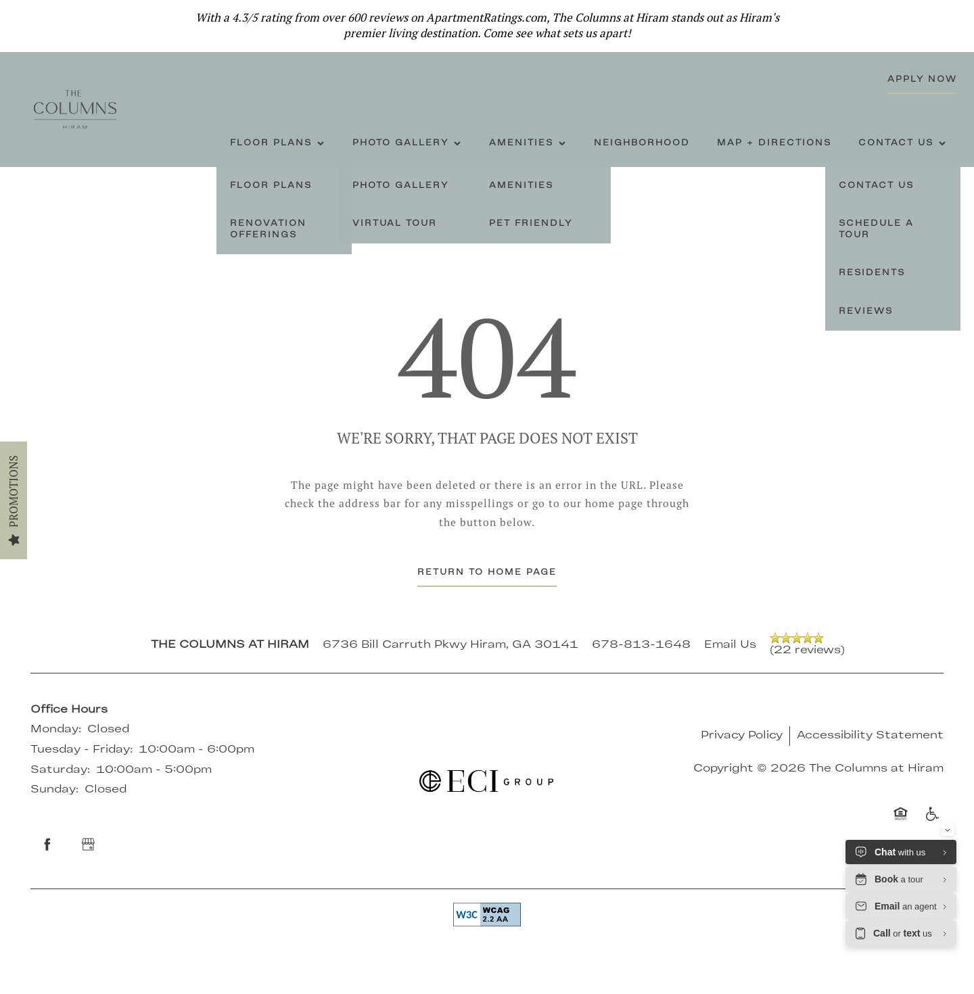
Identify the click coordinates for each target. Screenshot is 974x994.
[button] (953, 17)
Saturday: (60, 770)
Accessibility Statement (870, 735)
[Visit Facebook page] (47, 844)
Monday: (55, 729)
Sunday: (54, 789)
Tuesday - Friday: (81, 749)
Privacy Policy (742, 735)
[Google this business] (88, 844)
